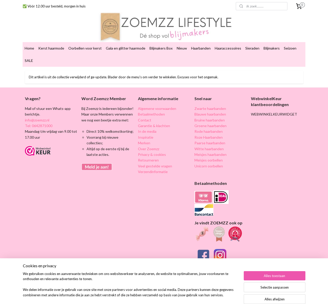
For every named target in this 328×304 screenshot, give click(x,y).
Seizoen (290, 44)
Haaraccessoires (228, 44)
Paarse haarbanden (209, 139)
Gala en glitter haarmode (125, 44)
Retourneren (148, 156)
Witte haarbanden (209, 144)
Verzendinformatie (153, 167)
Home (29, 44)
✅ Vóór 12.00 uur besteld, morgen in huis (54, 6)
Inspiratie (145, 133)
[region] (130, 287)
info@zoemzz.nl (37, 115)
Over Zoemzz (148, 144)
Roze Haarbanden (208, 133)
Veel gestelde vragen (155, 162)
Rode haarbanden (208, 127)
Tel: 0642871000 (38, 121)
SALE (29, 56)
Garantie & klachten (154, 121)
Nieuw (182, 44)
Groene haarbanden (210, 121)
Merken (144, 139)
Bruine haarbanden (209, 115)
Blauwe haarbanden (210, 110)
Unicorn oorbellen (208, 162)
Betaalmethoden (151, 110)
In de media (147, 127)
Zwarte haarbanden (210, 104)
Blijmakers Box (161, 44)
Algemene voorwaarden (157, 104)
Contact (144, 115)
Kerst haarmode (51, 44)
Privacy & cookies (152, 150)
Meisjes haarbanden (210, 150)
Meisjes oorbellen (208, 156)
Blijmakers (272, 44)
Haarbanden (201, 44)
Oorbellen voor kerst (85, 44)
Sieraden (252, 44)
